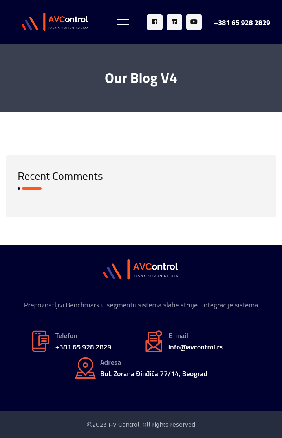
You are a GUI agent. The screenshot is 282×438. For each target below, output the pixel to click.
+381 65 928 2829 (242, 22)
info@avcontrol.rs (195, 347)
